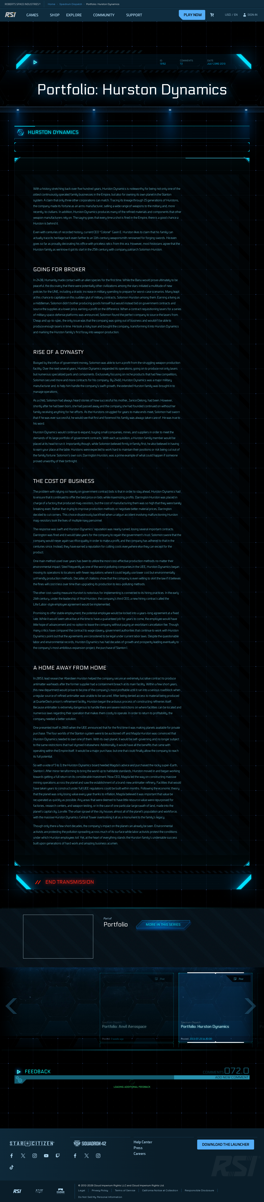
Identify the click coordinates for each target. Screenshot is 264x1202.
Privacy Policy (100, 1190)
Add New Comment (231, 1077)
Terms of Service (125, 1190)
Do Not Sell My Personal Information (100, 1196)
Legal (81, 1190)
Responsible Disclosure (199, 1190)
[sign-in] (250, 15)
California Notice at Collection (160, 1190)
